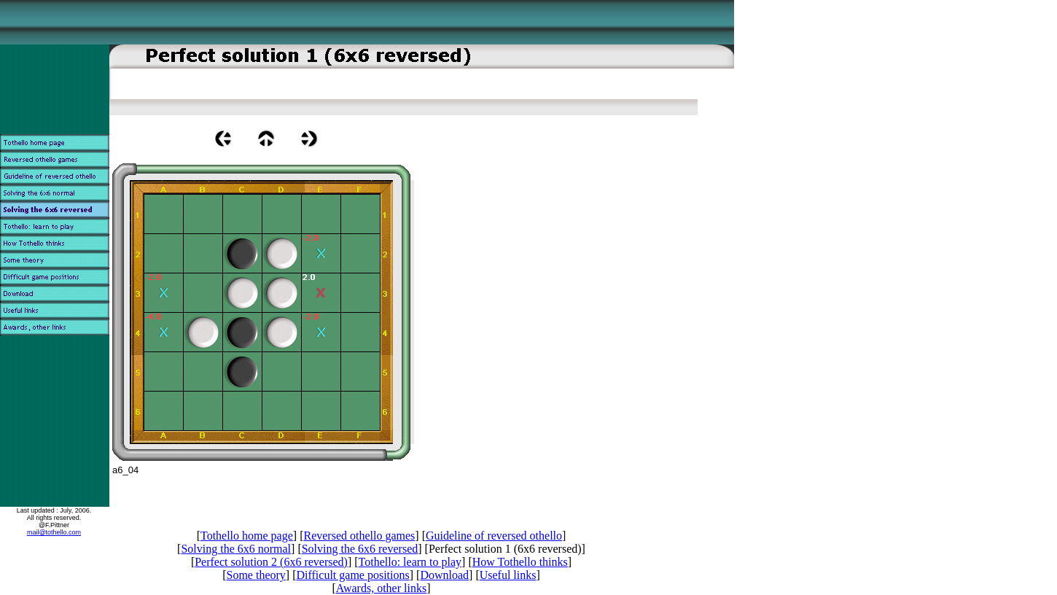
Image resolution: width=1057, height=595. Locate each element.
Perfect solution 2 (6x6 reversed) (271, 562)
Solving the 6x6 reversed (360, 548)
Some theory (256, 575)
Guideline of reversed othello (494, 535)
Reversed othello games (359, 535)
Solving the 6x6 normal (236, 548)
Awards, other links (381, 588)
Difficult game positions (352, 575)
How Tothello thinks (520, 562)
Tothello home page (246, 535)
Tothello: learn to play (410, 562)
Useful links (508, 575)
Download (444, 575)
